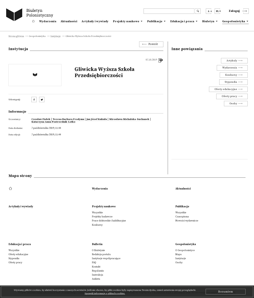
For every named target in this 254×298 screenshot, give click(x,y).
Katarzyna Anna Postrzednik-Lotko (53, 122)
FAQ (94, 262)
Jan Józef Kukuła (96, 119)
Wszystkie (97, 212)
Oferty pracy (229, 96)
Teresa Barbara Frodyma (68, 119)
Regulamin (98, 270)
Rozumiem (225, 291)
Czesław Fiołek (40, 119)
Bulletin (97, 244)
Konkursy (231, 75)
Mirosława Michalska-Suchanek (129, 119)
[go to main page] (30, 15)
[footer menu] (10, 188)
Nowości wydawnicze (186, 220)
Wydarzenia (47, 21)
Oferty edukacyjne (225, 89)
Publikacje (154, 21)
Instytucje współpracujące (106, 258)
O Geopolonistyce (185, 250)
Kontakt (96, 266)
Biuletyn (208, 21)
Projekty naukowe (126, 21)
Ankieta (96, 279)
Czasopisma (182, 216)
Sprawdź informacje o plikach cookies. (105, 293)
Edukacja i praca (182, 21)
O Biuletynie (98, 250)
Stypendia (231, 82)
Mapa (178, 254)
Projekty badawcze (102, 216)
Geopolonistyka (233, 21)
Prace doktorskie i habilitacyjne (109, 220)
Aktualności (69, 21)
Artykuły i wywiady (94, 21)
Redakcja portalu (101, 254)
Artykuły (231, 60)
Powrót (153, 44)
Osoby (233, 103)
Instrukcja (97, 274)
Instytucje (55, 36)
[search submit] (198, 11)
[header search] (169, 11)
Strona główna (16, 36)
